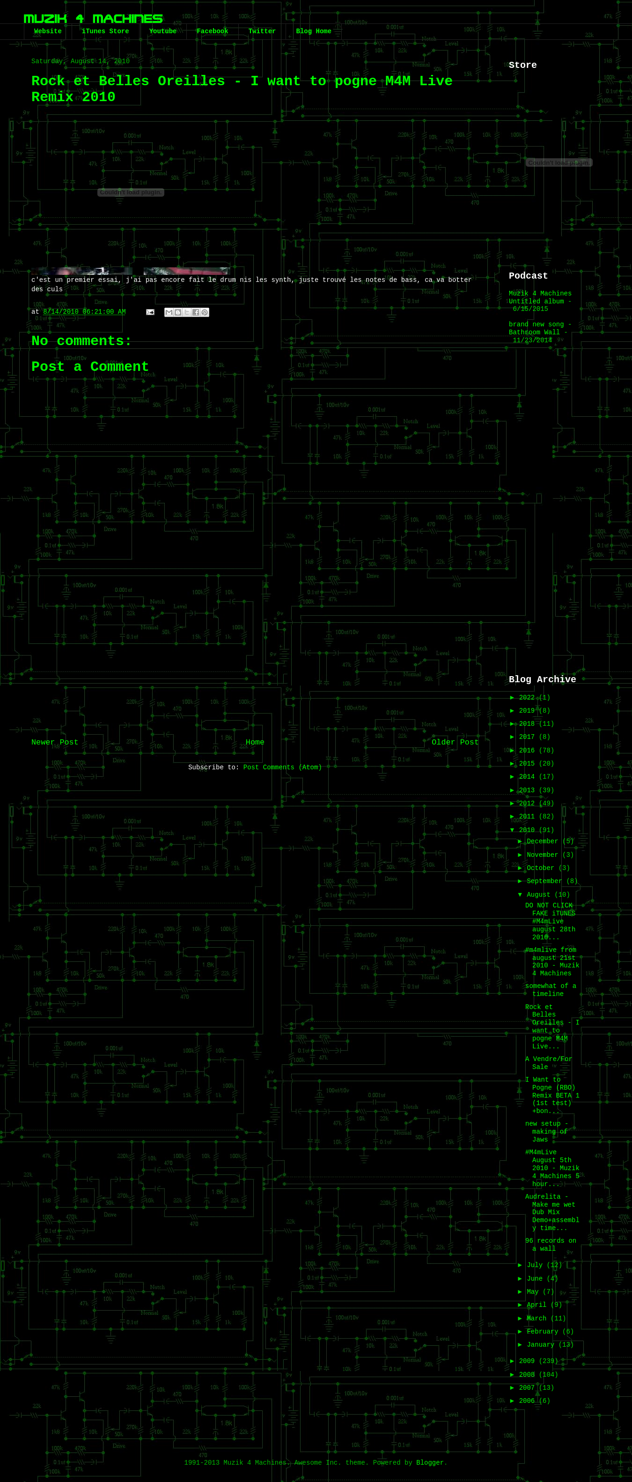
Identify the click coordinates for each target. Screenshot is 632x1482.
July (536, 1265)
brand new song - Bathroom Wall (540, 328)
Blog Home (313, 31)
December (544, 841)
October (542, 868)
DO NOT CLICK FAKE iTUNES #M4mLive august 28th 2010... (550, 921)
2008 (529, 1375)
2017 (529, 737)
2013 (529, 790)
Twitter (262, 31)
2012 (529, 803)
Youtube (163, 31)
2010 (529, 830)
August (540, 895)
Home (255, 742)
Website (48, 31)
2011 (529, 816)
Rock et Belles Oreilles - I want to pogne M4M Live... (552, 1026)
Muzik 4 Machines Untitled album (540, 297)
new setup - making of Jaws (546, 1131)
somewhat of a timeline (550, 990)
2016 (529, 750)
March (538, 1318)
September (546, 881)
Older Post (455, 742)
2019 (529, 711)
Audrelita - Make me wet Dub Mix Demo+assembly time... (552, 1212)
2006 (529, 1401)
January (542, 1345)
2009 (529, 1361)
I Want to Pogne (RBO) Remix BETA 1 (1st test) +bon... (552, 1095)
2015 (529, 763)
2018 (529, 724)
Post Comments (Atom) (282, 767)
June (536, 1279)
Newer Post (55, 742)
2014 (529, 777)
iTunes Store (105, 31)
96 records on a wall (550, 1245)
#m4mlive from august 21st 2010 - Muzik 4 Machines (552, 961)
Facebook (212, 31)
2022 (529, 697)
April (538, 1305)
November (544, 855)
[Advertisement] (255, 654)
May (535, 1292)
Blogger (430, 1463)
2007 (529, 1388)
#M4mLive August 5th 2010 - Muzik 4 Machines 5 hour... (552, 1168)
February (544, 1331)
